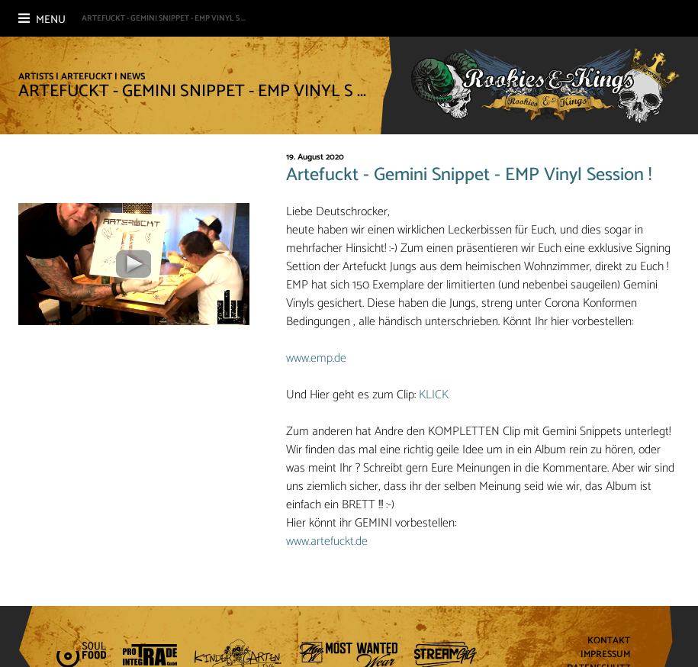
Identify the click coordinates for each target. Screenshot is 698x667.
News (132, 77)
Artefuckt (86, 77)
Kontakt (608, 641)
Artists (35, 77)
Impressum (605, 655)
